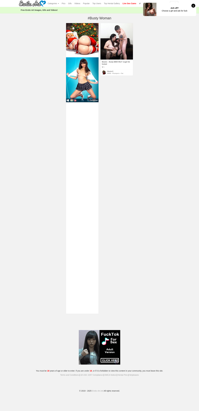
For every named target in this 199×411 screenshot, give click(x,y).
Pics (63, 3)
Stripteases (134, 375)
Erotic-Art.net (97, 391)
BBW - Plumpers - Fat (115, 73)
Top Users (96, 3)
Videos (77, 3)
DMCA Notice (110, 375)
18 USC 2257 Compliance (92, 375)
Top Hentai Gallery (112, 3)
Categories (53, 3)
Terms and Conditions (69, 375)
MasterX (110, 71)
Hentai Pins (123, 375)
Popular (86, 3)
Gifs (70, 3)
